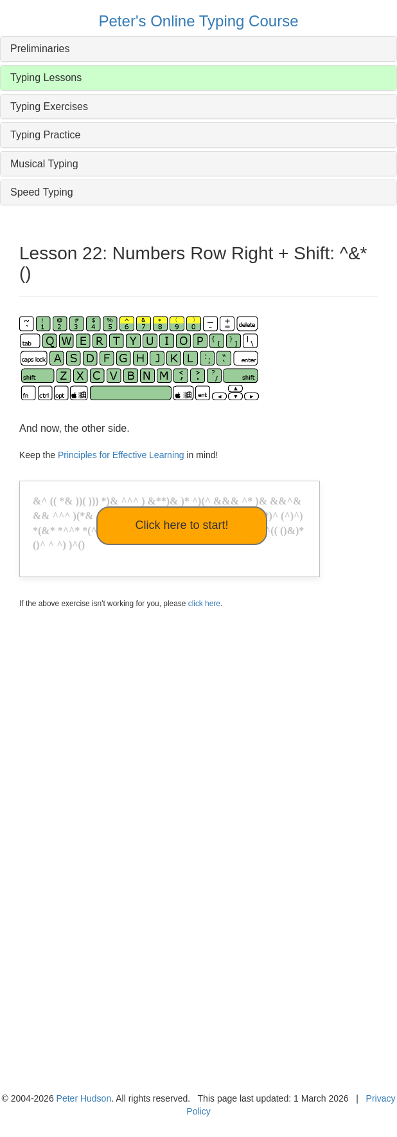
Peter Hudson (84, 1098)
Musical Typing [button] (44, 163)
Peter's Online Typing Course (199, 21)
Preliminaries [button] (39, 48)
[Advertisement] (191, 751)
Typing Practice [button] (45, 134)
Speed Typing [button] (41, 192)
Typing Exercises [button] (49, 106)
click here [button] (204, 603)
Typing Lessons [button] (46, 77)
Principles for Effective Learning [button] (121, 455)
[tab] (198, 49)
